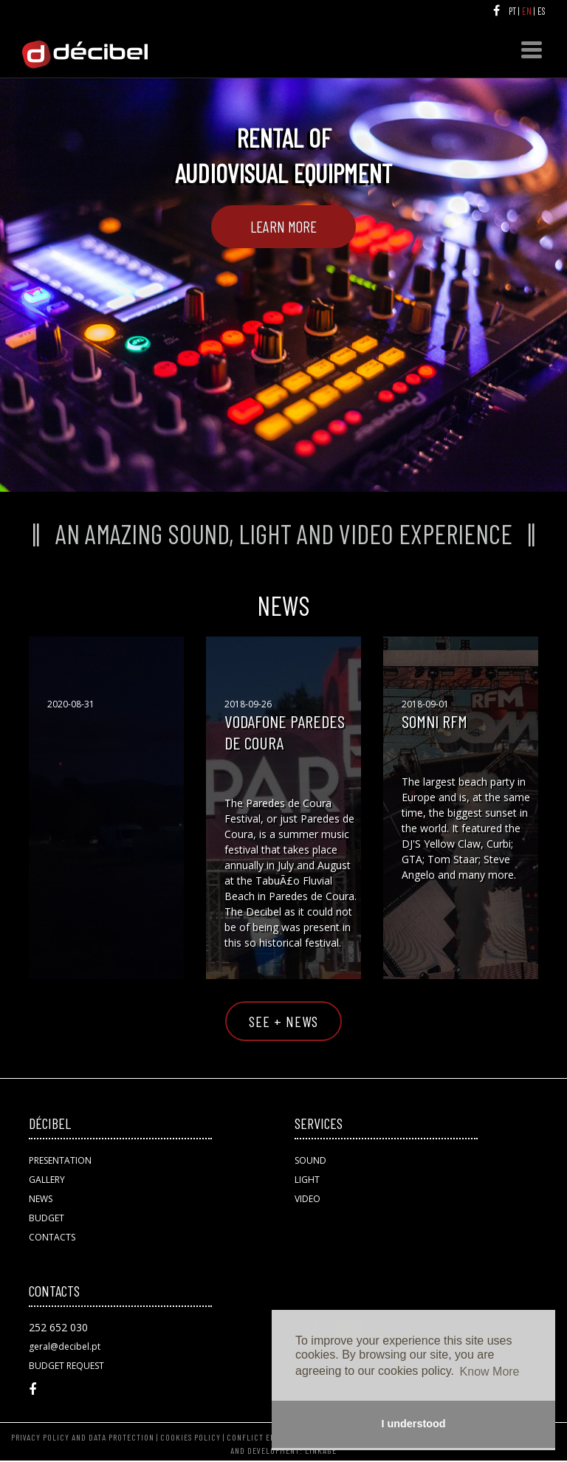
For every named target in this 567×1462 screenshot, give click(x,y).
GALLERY (47, 1179)
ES (542, 11)
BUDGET (46, 1218)
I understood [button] (413, 1424)
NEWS (40, 1198)
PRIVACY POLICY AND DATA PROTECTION (82, 1437)
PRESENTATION (60, 1160)
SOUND (310, 1160)
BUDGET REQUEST (66, 1365)
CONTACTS (52, 1237)
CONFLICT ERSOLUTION (270, 1437)
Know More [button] (490, 1371)
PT (513, 11)
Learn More (283, 226)
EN (528, 11)
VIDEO (307, 1198)
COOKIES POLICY (190, 1437)
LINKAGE (321, 1450)
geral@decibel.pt (64, 1346)
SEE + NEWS (283, 1021)
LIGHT (307, 1179)
